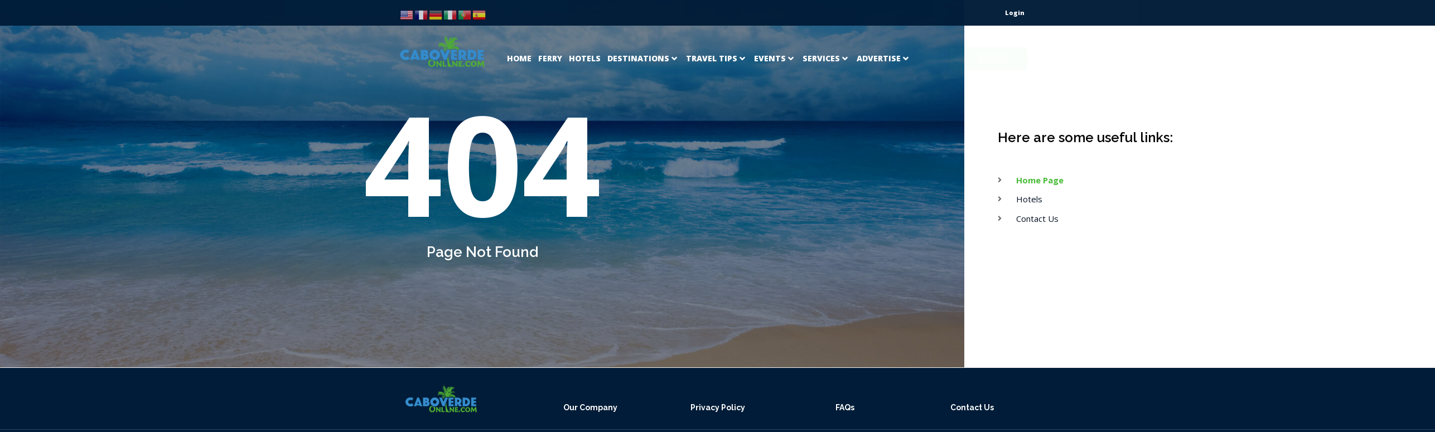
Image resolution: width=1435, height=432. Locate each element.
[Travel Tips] (716, 45)
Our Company (590, 407)
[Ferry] (550, 45)
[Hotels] (585, 45)
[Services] (826, 45)
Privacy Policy (717, 407)
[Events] (775, 45)
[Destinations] (643, 45)
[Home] (519, 45)
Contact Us (972, 407)
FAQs (844, 407)
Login (1015, 12)
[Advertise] (884, 45)
